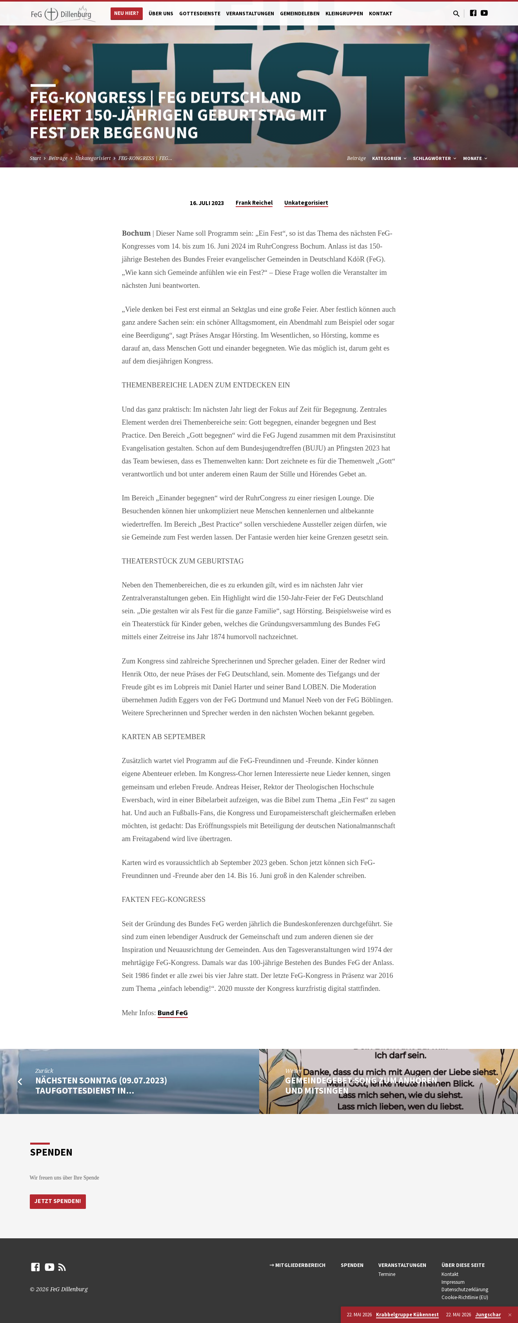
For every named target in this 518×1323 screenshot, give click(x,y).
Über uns (161, 13)
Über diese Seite (463, 1265)
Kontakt (381, 13)
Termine (386, 1274)
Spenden (352, 1265)
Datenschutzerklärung (465, 1289)
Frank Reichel (254, 202)
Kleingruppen (344, 13)
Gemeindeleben (300, 13)
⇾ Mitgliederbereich (297, 1265)
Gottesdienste (199, 13)
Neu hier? (126, 13)
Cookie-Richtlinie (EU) (465, 1297)
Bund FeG (173, 1012)
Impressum (453, 1282)
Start (35, 158)
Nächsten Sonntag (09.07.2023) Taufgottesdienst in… (101, 1085)
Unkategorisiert (93, 158)
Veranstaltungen (250, 13)
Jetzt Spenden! (59, 1201)
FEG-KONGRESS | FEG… (145, 158)
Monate (476, 158)
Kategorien (390, 158)
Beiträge (58, 158)
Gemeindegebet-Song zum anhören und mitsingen (361, 1085)
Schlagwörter (435, 158)
